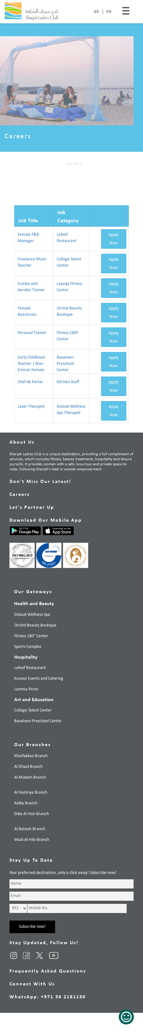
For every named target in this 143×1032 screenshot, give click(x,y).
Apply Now (113, 239)
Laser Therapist (31, 406)
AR (96, 11)
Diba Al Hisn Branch (31, 814)
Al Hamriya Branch (30, 792)
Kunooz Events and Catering (38, 678)
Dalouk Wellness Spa (32, 614)
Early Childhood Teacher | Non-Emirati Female (31, 363)
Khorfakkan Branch (31, 756)
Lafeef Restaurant (30, 668)
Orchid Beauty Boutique (35, 625)
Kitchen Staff (68, 382)
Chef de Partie (30, 382)
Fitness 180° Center (31, 636)
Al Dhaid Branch (28, 766)
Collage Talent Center (33, 710)
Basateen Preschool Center (65, 363)
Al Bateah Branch (29, 829)
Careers (74, 163)
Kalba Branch (25, 803)
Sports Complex (27, 646)
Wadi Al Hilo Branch (31, 839)
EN (109, 11)
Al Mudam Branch (30, 777)
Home (53, 163)
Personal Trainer (32, 333)
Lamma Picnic (26, 689)
